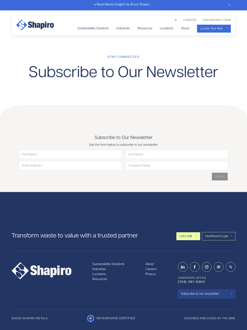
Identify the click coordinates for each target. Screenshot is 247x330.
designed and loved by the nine (209, 318)
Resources (145, 28)
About (185, 28)
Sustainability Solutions (93, 28)
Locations (166, 28)
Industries (123, 28)
